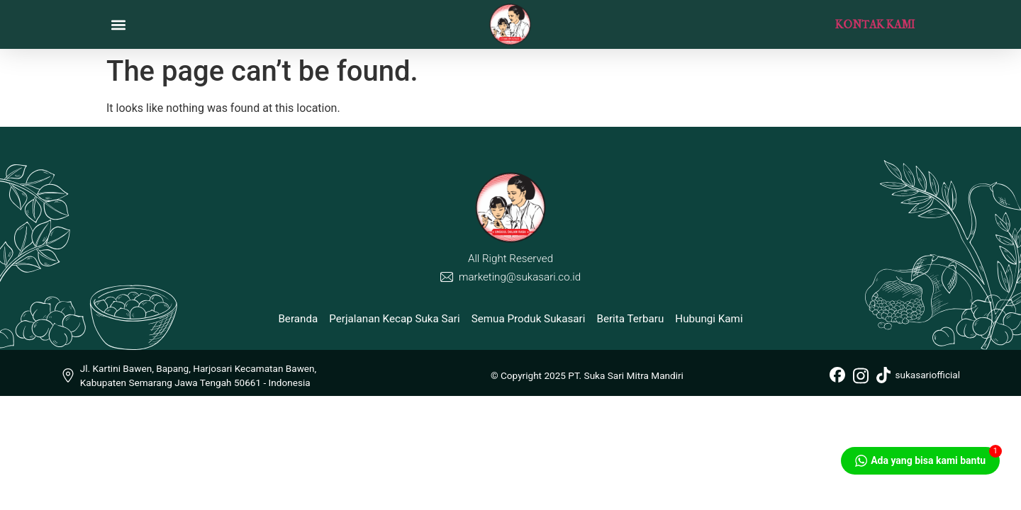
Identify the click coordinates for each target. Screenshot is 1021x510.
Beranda (298, 318)
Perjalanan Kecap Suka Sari (394, 318)
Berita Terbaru (630, 318)
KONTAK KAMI (875, 24)
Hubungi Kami (708, 318)
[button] (118, 24)
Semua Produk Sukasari (529, 318)
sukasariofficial (918, 375)
